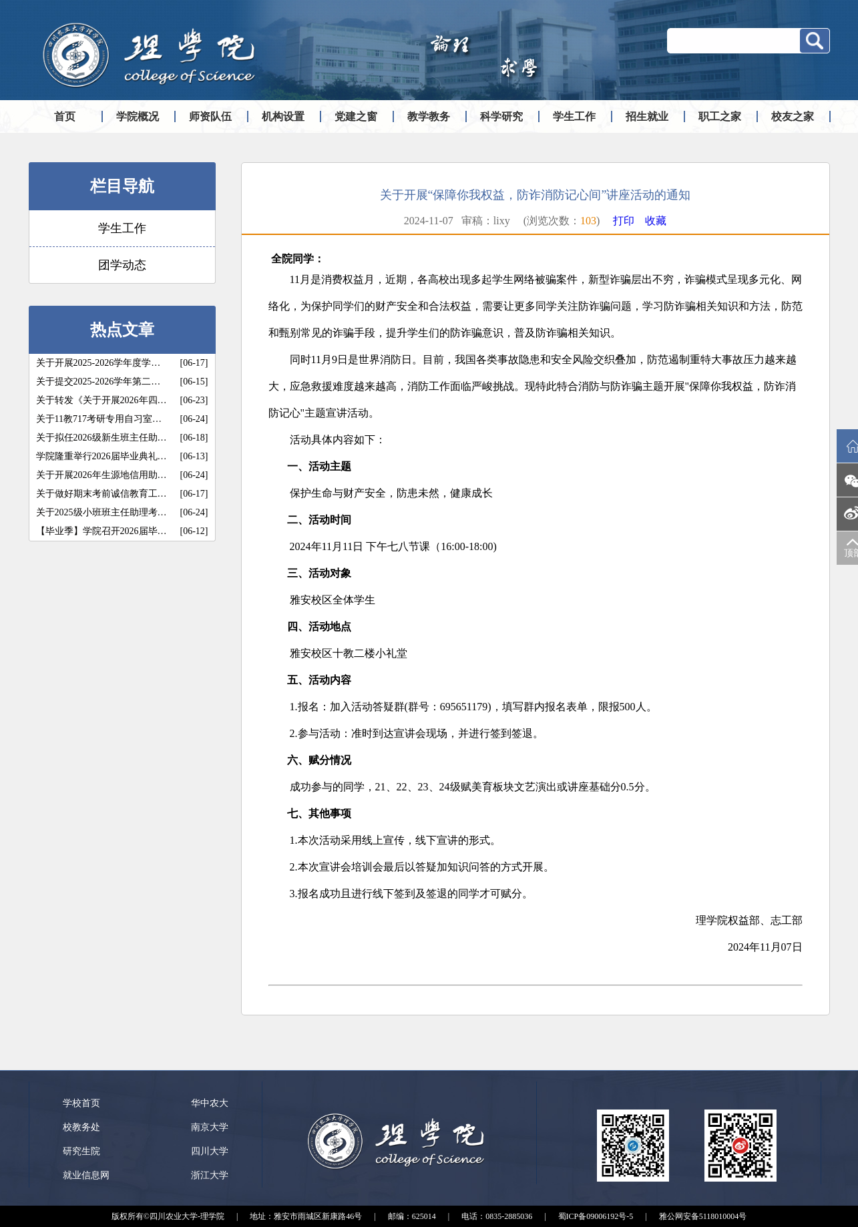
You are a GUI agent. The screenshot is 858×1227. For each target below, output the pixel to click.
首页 (64, 116)
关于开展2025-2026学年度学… (98, 363)
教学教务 (428, 116)
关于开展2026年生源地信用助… (101, 475)
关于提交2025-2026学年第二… (98, 382)
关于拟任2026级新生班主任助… (101, 438)
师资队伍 (210, 116)
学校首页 (81, 1103)
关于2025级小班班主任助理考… (101, 512)
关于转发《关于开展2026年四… (101, 400)
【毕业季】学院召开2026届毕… (101, 531)
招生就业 (647, 116)
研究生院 (81, 1151)
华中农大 (209, 1103)
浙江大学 (209, 1175)
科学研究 (501, 116)
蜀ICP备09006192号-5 (596, 1216)
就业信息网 (86, 1175)
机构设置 (283, 116)
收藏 (655, 220)
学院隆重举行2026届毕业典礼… (101, 456)
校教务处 (81, 1127)
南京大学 (209, 1127)
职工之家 (719, 116)
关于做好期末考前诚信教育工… (101, 494)
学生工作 (574, 116)
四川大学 (209, 1151)
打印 (623, 220)
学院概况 (137, 116)
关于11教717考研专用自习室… (99, 419)
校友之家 (792, 116)
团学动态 (122, 265)
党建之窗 (356, 116)
